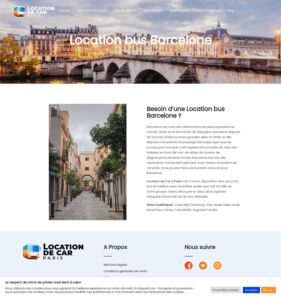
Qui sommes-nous (92, 10)
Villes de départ (124, 10)
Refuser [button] (268, 290)
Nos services (153, 10)
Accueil (65, 10)
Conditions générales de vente (125, 271)
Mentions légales (115, 265)
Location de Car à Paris (164, 181)
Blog (231, 10)
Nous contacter (208, 10)
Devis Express (179, 10)
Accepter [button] (251, 290)
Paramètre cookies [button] (225, 290)
